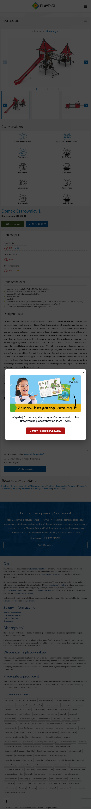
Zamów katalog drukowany (45, 430)
